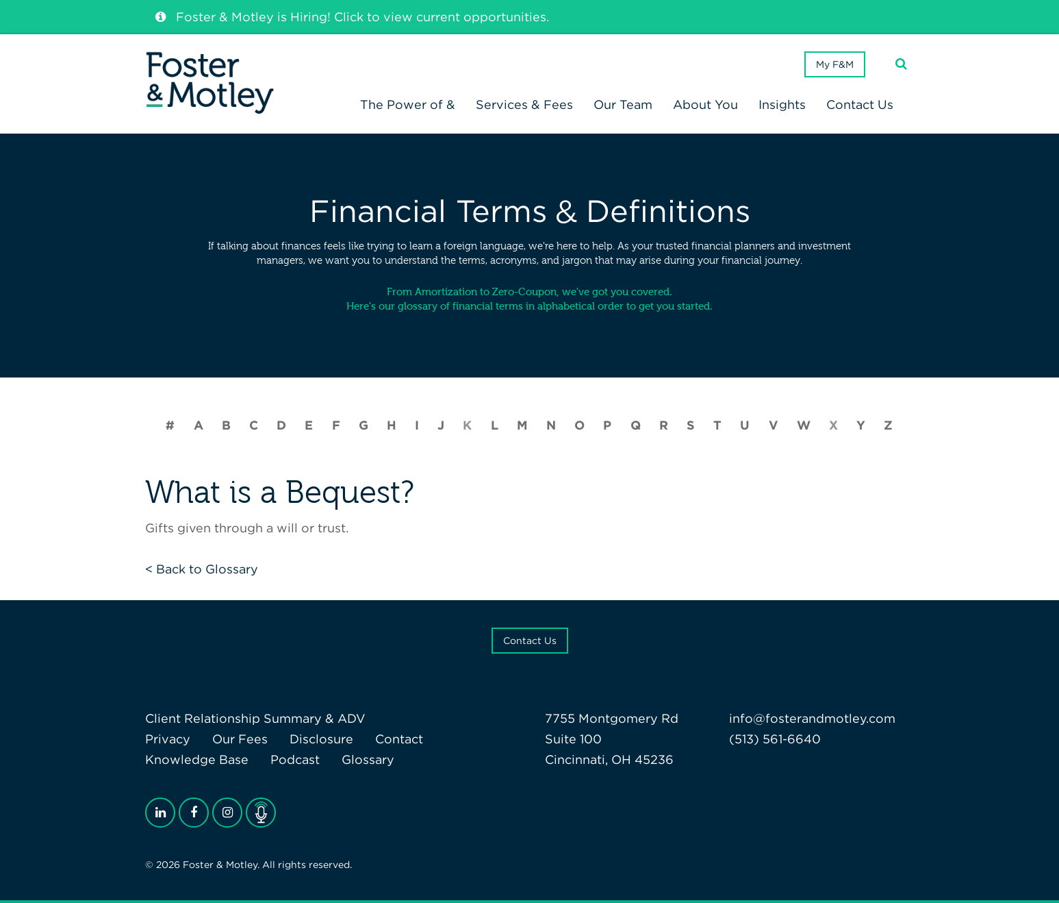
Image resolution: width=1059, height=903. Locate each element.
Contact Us (530, 640)
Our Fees (240, 739)
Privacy (167, 739)
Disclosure (321, 739)
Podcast (295, 759)
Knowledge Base (196, 759)
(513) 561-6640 (775, 739)
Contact (399, 739)
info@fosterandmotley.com (812, 718)
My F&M (835, 64)
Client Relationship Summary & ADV (255, 718)
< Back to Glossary (201, 569)
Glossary (368, 759)
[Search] (901, 64)
